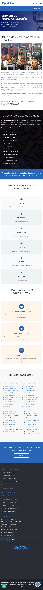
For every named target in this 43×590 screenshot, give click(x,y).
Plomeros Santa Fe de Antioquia (13, 427)
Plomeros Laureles (9, 395)
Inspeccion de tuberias (9, 135)
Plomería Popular (8, 406)
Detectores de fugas (8, 132)
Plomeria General (8, 149)
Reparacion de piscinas (9, 138)
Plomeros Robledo (9, 386)
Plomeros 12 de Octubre (10, 384)
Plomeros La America (10, 397)
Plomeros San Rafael (9, 420)
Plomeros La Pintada (9, 411)
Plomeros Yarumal (9, 431)
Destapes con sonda (9, 157)
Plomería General (7, 496)
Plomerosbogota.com (7, 532)
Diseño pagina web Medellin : (9, 582)
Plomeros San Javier (9, 399)
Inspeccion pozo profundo (10, 140)
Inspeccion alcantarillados (10, 152)
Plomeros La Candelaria (10, 393)
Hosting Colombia (25, 584)
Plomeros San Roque (9, 422)
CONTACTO (21, 455)
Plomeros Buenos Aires (10, 391)
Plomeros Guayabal (9, 402)
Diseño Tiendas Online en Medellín (10, 584)
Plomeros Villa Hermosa (10, 388)
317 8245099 (37, 3)
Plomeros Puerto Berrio (10, 416)
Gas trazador (7, 143)
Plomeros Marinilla (9, 413)
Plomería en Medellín (7, 535)
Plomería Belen (8, 404)
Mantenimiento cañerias (10, 155)
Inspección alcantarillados (9, 499)
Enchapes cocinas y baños (10, 160)
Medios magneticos (8, 146)
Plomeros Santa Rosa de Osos (12, 429)
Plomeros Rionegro (9, 418)
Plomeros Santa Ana (9, 424)
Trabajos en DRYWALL (9, 163)
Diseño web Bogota (36, 582)
